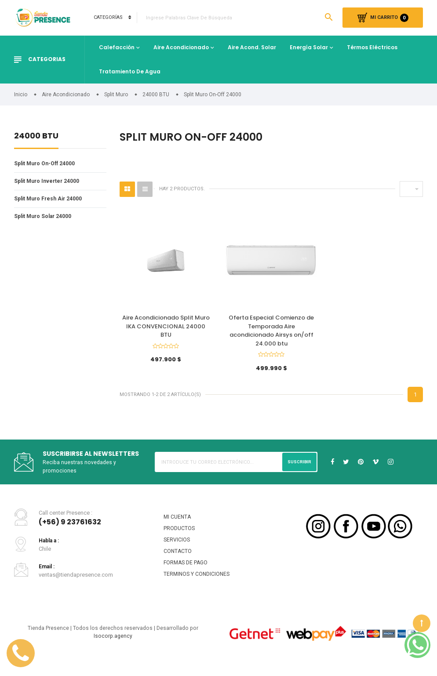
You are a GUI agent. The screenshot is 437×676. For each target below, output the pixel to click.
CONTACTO (178, 558)
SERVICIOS (177, 545)
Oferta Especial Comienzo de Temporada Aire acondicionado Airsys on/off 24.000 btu (271, 331)
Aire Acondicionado (181, 47)
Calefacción (117, 47)
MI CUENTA (178, 521)
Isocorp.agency (113, 645)
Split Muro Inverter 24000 (48, 181)
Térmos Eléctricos (372, 47)
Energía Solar (309, 47)
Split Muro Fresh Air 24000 (50, 200)
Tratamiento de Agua (129, 71)
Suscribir (298, 466)
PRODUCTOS (180, 534)
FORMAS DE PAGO (187, 570)
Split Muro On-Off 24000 (46, 163)
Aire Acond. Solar (252, 47)
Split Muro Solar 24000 (45, 218)
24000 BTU (36, 136)
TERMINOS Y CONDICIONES (198, 582)
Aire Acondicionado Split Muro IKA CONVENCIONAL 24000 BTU (166, 327)
